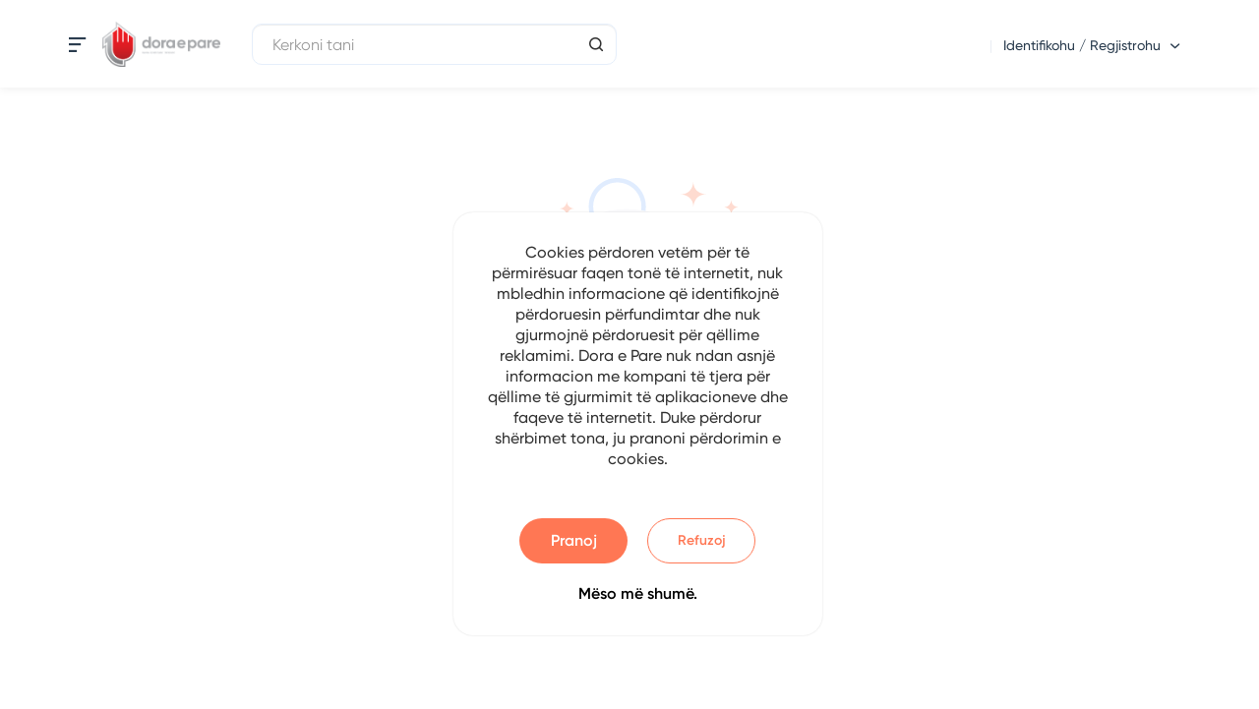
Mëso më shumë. (637, 593)
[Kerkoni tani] (434, 44)
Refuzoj (702, 540)
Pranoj (574, 540)
